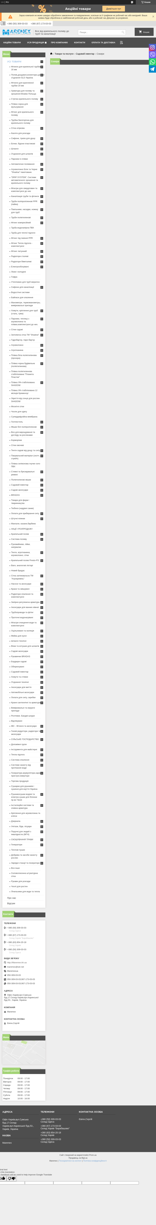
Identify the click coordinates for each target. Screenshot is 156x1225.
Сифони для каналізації (22, 287)
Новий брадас (18, 570)
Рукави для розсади (20, 881)
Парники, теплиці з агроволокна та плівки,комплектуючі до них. (24, 321)
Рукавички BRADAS (20, 656)
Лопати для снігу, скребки (23, 697)
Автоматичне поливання (22, 164)
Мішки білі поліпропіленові (24, 427)
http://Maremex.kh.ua (17, 962)
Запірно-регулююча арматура (25, 602)
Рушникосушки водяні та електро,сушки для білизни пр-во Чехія (24, 797)
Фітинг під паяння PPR (22, 238)
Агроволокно (17, 345)
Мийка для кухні (19, 636)
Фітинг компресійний (21, 222)
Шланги (14, 148)
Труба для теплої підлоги (23, 233)
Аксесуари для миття (21, 687)
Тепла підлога (18, 754)
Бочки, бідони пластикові (23, 143)
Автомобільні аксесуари (22, 692)
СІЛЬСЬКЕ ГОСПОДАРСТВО (25, 739)
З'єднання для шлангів (22, 154)
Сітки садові (17, 329)
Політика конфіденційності (95, 1161)
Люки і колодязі (18, 272)
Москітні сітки (17, 406)
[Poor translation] (12, 1178)
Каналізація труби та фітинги (25, 196)
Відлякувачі (16, 721)
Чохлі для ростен (19, 886)
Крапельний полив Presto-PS (25, 560)
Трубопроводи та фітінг (22, 612)
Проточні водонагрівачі (22, 617)
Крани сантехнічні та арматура (26, 702)
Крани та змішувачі (20, 589)
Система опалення (20, 760)
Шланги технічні (18, 641)
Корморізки (16, 440)
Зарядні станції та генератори (25, 863)
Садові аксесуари (19, 490)
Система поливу (19, 539)
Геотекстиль (17, 422)
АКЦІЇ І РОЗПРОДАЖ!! (22, 529)
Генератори (16, 844)
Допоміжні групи (19, 744)
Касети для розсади (20, 133)
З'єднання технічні (20, 682)
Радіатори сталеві (19, 256)
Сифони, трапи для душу (23, 138)
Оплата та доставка (103, 42)
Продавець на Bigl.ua (78, 1158)
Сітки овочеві (17, 445)
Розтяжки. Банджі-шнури (23, 716)
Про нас (11, 898)
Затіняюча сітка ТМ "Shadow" (25, 335)
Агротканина (17, 350)
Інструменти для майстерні (24, 749)
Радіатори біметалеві (21, 261)
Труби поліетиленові (21, 217)
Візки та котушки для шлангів (25, 646)
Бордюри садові (18, 661)
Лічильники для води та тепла (25, 891)
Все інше (15, 868)
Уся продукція (35, 42)
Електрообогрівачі (20, 266)
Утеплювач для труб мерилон (25, 282)
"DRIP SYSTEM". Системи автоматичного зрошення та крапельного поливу (24, 180)
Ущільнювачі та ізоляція (22, 630)
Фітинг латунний (19, 251)
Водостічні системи (20, 292)
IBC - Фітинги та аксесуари (24, 726)
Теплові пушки (18, 850)
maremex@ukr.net (15, 967)
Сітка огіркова (18, 128)
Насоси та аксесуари (21, 584)
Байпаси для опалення (22, 297)
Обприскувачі (17, 666)
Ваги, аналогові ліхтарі (22, 565)
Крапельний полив (20, 534)
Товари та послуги (64, 54)
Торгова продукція (19, 781)
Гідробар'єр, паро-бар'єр (23, 340)
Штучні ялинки (18, 518)
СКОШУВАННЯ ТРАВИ (22, 839)
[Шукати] (123, 32)
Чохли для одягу (19, 411)
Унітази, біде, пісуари (21, 826)
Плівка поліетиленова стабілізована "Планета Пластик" (22, 374)
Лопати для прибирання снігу (25, 513)
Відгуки (11, 903)
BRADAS (15, 495)
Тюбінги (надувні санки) (22, 508)
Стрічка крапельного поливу (24, 99)
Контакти (79, 42)
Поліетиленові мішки (21, 480)
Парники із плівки (19, 159)
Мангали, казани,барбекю (23, 523)
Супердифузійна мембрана (24, 416)
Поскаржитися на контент (70, 1161)
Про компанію (59, 42)
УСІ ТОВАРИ (14, 61)
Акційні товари (12, 42)
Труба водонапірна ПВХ (22, 227)
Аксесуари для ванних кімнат (25, 607)
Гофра (14, 277)
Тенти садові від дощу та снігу (25, 450)
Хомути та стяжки (19, 677)
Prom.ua (92, 1155)
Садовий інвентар (85, 54)
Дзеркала (15, 821)
